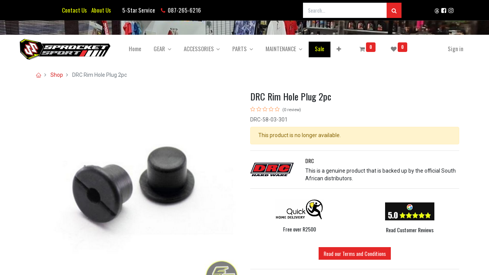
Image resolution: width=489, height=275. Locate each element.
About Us (100, 10)
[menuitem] (145, 49)
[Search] (394, 10)
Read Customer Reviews (410, 230)
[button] (349, 49)
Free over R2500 (299, 229)
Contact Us (74, 10)
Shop (56, 75)
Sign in (445, 48)
